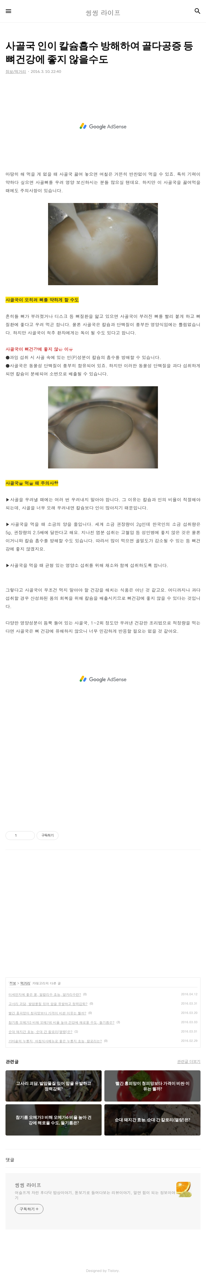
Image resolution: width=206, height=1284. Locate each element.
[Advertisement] (103, 126)
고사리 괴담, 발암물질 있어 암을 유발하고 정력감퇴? (48, 1003)
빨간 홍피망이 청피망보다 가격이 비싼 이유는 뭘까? (47, 1013)
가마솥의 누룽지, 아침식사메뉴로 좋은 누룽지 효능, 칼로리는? (55, 1041)
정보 (13, 983)
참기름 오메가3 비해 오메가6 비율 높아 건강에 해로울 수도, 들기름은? (62, 1022)
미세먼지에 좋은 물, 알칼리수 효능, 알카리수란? (45, 994)
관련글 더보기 (189, 1061)
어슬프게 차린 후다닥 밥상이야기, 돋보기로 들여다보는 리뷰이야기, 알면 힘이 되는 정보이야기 (95, 1195)
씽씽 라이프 (28, 1185)
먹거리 (25, 983)
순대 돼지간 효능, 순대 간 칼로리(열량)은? (41, 1031)
